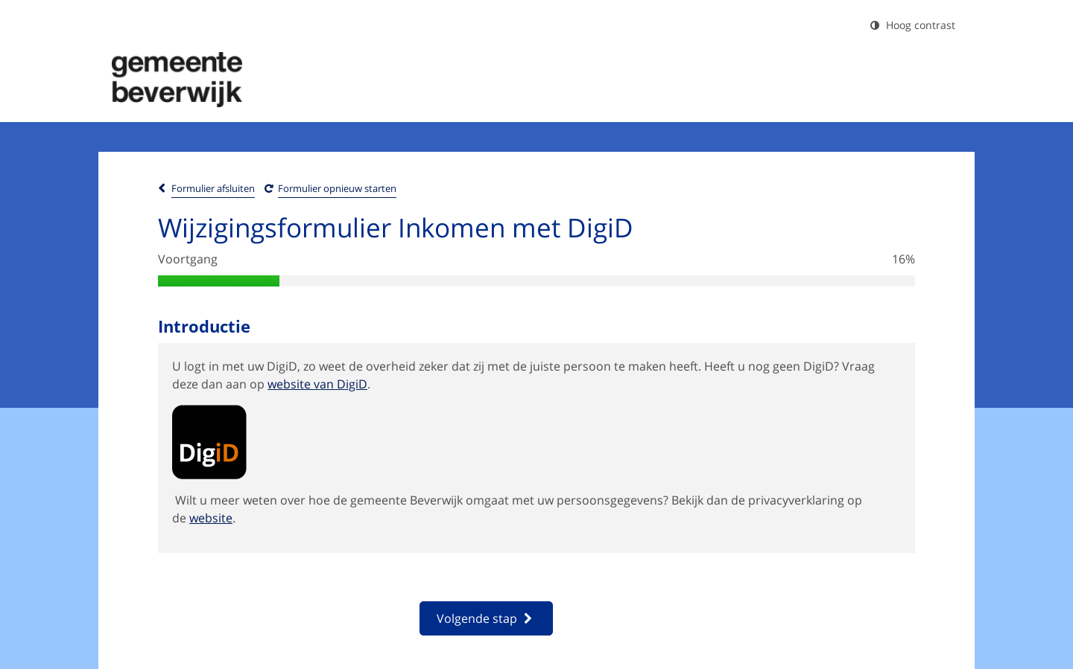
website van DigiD (317, 384)
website (210, 518)
